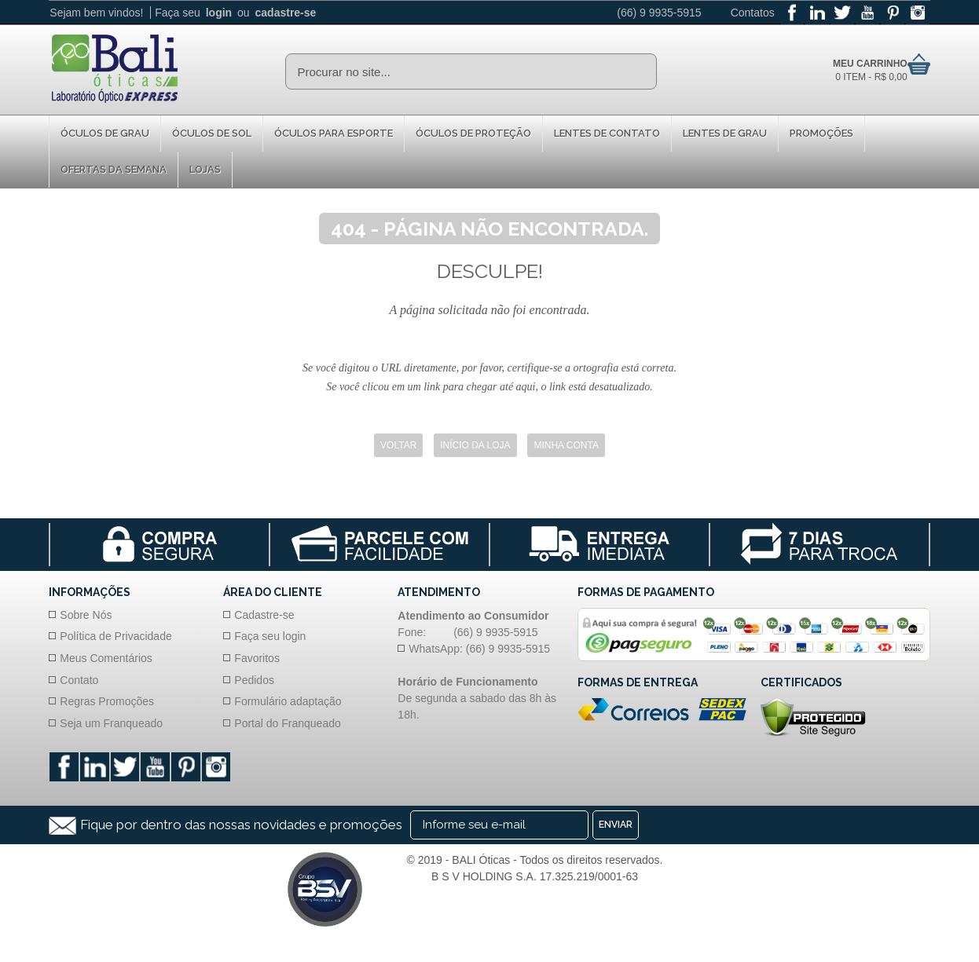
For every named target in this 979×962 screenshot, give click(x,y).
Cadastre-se (264, 615)
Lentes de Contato (607, 133)
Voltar (398, 446)
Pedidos (254, 680)
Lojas (205, 169)
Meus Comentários (106, 658)
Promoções (821, 133)
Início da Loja (475, 446)
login (219, 12)
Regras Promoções (107, 701)
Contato (79, 680)
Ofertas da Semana (113, 169)
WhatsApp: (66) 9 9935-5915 (479, 648)
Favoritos (257, 658)
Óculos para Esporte (333, 133)
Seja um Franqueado (111, 723)
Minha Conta (566, 446)
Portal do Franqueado (287, 723)
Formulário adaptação (287, 701)
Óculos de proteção (473, 133)
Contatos (753, 12)
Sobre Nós (86, 615)
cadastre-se (286, 12)
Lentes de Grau (725, 133)
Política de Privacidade (115, 637)
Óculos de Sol (211, 133)
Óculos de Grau (104, 133)
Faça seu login (270, 637)
